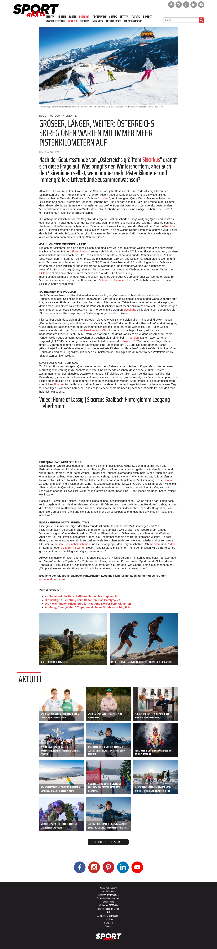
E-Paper (147, 17)
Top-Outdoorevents (133, 21)
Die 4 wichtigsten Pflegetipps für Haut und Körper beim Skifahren (88, 603)
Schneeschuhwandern (112, 280)
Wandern (155, 544)
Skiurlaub (103, 198)
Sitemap (108, 926)
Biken (72, 17)
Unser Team (108, 919)
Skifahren (72, 21)
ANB (108, 912)
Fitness (50, 17)
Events (136, 17)
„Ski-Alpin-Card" (80, 251)
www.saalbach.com (52, 579)
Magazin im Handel (108, 891)
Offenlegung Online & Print (108, 908)
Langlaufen (97, 21)
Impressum (108, 922)
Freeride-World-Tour (96, 330)
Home (42, 116)
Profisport (99, 17)
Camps (113, 17)
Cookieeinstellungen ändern (108, 898)
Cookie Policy (108, 902)
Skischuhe (129, 309)
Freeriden (133, 337)
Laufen (62, 17)
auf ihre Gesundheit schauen (72, 544)
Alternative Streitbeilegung (108, 915)
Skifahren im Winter (72, 547)
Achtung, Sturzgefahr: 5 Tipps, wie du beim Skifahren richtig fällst (88, 607)
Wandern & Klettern (55, 21)
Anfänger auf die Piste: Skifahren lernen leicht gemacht (81, 596)
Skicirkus (151, 159)
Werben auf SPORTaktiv (108, 905)
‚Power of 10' (130, 341)
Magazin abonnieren (108, 888)
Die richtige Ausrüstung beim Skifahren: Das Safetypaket (82, 600)
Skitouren (84, 21)
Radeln (171, 544)
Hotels (124, 17)
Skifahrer (169, 226)
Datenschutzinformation (108, 895)
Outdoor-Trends (113, 21)
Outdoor (84, 17)
